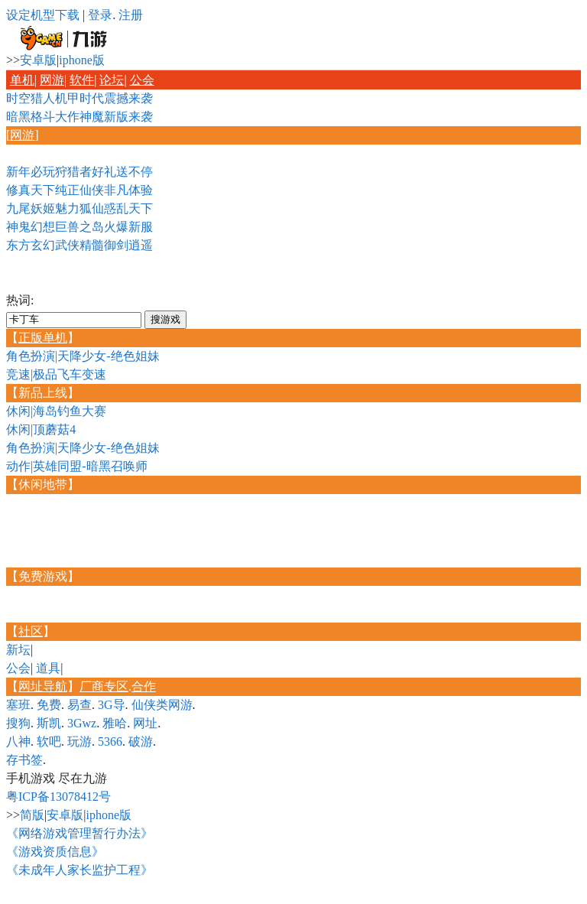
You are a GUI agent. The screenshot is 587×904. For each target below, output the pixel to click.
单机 (22, 79)
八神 (18, 741)
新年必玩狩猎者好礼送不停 (79, 171)
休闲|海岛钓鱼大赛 (56, 411)
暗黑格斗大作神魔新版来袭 (79, 116)
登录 (100, 14)
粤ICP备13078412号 (58, 796)
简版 (32, 814)
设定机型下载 (42, 14)
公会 (142, 79)
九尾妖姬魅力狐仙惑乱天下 (79, 208)
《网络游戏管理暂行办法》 (79, 833)
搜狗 (18, 723)
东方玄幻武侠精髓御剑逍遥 (79, 245)
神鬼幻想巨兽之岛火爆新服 (79, 226)
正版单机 (42, 337)
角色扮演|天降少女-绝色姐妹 (83, 356)
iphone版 (82, 60)
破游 (140, 741)
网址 (145, 723)
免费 (49, 704)
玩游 (79, 741)
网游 (52, 79)
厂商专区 (103, 686)
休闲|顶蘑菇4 (41, 429)
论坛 (111, 79)
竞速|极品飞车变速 (56, 374)
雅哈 (114, 723)
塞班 (18, 704)
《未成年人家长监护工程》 (79, 869)
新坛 (18, 649)
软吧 (49, 741)
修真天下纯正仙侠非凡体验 (79, 190)
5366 (110, 741)
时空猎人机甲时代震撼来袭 (79, 98)
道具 (48, 668)
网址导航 (42, 686)
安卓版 (38, 60)
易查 (79, 704)
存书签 (24, 759)
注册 (130, 14)
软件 (82, 79)
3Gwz (81, 723)
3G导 (111, 704)
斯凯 (49, 723)
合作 (143, 686)
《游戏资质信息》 (55, 851)
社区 (30, 631)
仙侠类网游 (162, 704)
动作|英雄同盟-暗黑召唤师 (77, 466)
